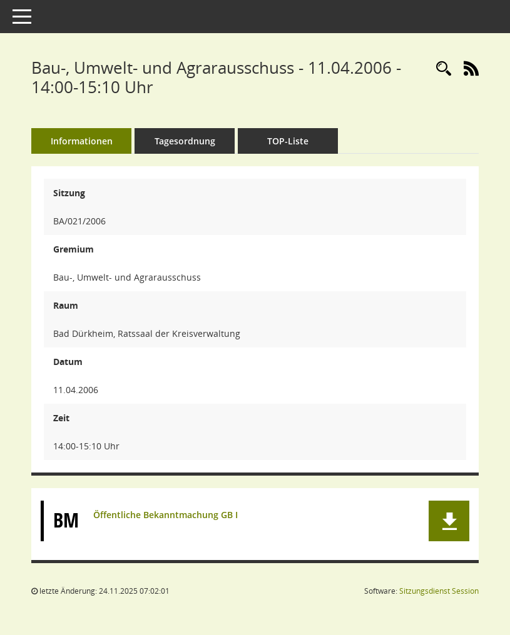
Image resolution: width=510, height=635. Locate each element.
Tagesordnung (185, 141)
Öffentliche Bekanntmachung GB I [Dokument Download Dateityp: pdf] (165, 515)
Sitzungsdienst (439, 591)
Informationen (82, 141)
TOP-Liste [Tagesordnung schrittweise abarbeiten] (288, 141)
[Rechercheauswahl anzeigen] (443, 69)
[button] (449, 521)
